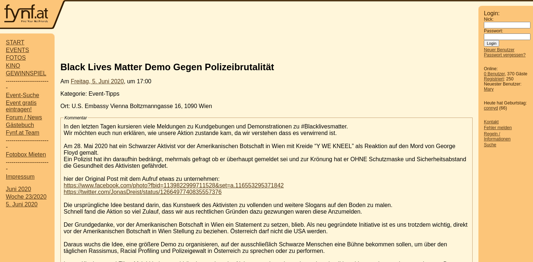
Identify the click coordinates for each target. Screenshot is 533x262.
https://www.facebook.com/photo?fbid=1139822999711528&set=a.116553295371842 (174, 185)
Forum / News (24, 117)
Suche (490, 144)
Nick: (489, 19)
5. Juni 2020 (21, 204)
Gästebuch (20, 125)
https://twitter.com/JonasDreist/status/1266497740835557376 (143, 192)
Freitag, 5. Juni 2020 (97, 81)
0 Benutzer (494, 73)
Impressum (20, 177)
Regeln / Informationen (497, 136)
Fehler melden (498, 127)
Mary (489, 89)
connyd (491, 108)
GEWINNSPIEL (26, 73)
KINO (13, 66)
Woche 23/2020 (26, 197)
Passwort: (493, 30)
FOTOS (16, 58)
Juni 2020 (18, 189)
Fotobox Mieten (26, 154)
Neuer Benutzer (499, 49)
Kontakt (491, 121)
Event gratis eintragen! (21, 106)
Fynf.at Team (22, 133)
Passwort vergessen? (505, 54)
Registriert (494, 79)
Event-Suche (22, 95)
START (15, 42)
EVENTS (17, 50)
